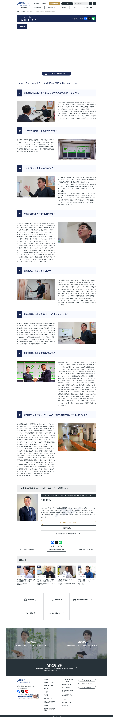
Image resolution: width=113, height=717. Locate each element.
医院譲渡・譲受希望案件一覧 (49, 709)
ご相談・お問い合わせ (87, 687)
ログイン (67, 3)
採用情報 (44, 3)
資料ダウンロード (87, 7)
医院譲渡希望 (24, 7)
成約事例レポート (66, 684)
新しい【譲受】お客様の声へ (27, 549)
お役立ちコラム (66, 687)
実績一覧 (46, 689)
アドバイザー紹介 (48, 685)
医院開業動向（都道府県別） (67, 691)
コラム (74, 7)
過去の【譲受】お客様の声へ (86, 549)
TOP (18, 11)
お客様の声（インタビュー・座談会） (67, 680)
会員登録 (54, 3)
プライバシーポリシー (49, 698)
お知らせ (46, 692)
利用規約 (46, 695)
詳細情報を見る (67, 528)
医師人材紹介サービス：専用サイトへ (67, 534)
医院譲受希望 (37, 7)
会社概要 (36, 3)
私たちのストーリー (49, 682)
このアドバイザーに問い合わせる (67, 522)
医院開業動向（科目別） (67, 695)
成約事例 (64, 7)
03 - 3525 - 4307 (88, 680)
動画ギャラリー (66, 706)
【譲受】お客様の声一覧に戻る (56, 549)
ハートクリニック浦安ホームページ (58, 74)
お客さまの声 (51, 7)
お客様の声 (23, 11)
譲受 (27, 11)
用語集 (64, 699)
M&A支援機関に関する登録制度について (49, 701)
